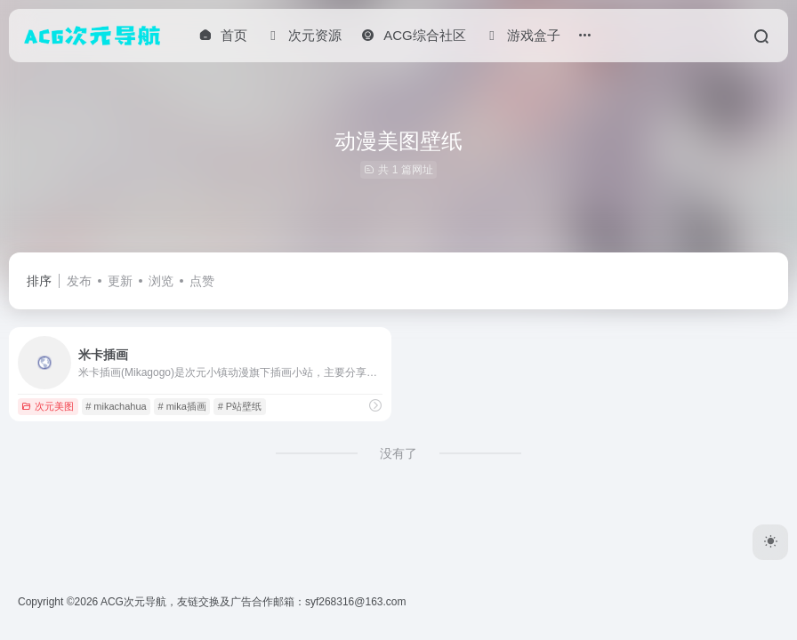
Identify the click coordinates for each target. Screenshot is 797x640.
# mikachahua (116, 406)
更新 (120, 281)
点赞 (201, 281)
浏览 (161, 281)
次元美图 (47, 406)
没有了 (398, 453)
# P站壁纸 (240, 406)
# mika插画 (181, 406)
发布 (79, 281)
